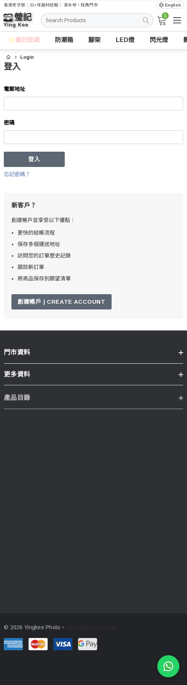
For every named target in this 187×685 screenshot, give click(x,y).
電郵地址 (14, 89)
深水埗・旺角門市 (81, 5)
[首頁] (8, 56)
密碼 (9, 123)
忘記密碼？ (17, 174)
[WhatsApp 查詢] (168, 666)
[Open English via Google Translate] (170, 5)
